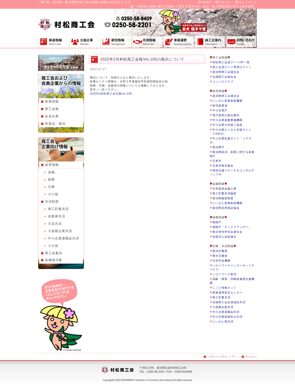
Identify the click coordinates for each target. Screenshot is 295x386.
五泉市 (216, 160)
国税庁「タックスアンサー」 (231, 227)
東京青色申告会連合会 (227, 231)
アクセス (225, 2)
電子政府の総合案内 (225, 115)
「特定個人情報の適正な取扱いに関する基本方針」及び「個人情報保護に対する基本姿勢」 (195, 6)
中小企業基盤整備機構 (227, 120)
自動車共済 (56, 216)
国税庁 (216, 222)
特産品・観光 (55, 123)
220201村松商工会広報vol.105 (111, 93)
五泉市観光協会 (222, 165)
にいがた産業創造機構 (227, 100)
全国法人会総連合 (224, 236)
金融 (51, 172)
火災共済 (55, 223)
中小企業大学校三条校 (227, 125)
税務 (51, 179)
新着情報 (53, 41)
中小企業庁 (219, 110)
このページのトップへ (222, 356)
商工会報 (52, 109)
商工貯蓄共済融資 (224, 193)
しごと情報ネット (224, 287)
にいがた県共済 (222, 321)
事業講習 (178, 41)
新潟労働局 (219, 251)
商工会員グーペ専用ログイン (231, 67)
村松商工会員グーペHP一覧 (231, 62)
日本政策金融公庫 (224, 188)
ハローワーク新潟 (224, 274)
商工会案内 (210, 41)
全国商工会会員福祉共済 (228, 302)
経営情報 (116, 41)
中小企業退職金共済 (63, 238)
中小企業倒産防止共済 (227, 316)
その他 (53, 194)
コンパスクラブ (222, 81)
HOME (206, 2)
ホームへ (251, 356)
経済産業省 (219, 105)
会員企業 (84, 41)
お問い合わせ (241, 41)
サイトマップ (248, 2)
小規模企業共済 (60, 231)
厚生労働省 (219, 255)
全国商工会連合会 (224, 76)
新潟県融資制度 (222, 198)
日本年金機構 (221, 260)
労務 (51, 187)
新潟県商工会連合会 (225, 72)
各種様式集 (53, 260)
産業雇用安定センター (227, 292)
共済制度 (147, 41)
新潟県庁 (218, 147)
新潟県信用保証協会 (225, 208)
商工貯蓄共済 (58, 209)
